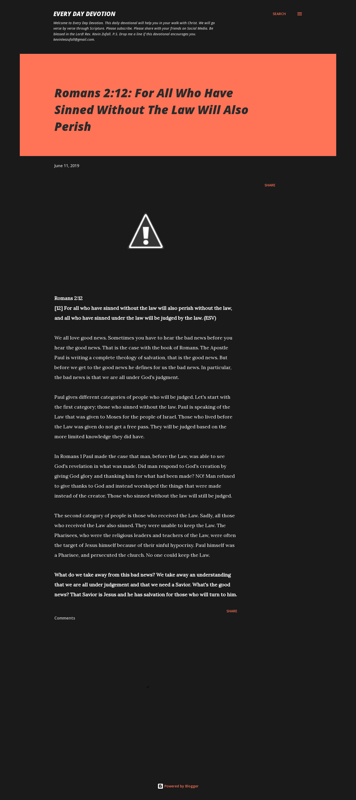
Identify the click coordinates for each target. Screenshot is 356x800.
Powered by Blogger (178, 786)
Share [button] (270, 185)
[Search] (279, 14)
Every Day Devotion (84, 14)
